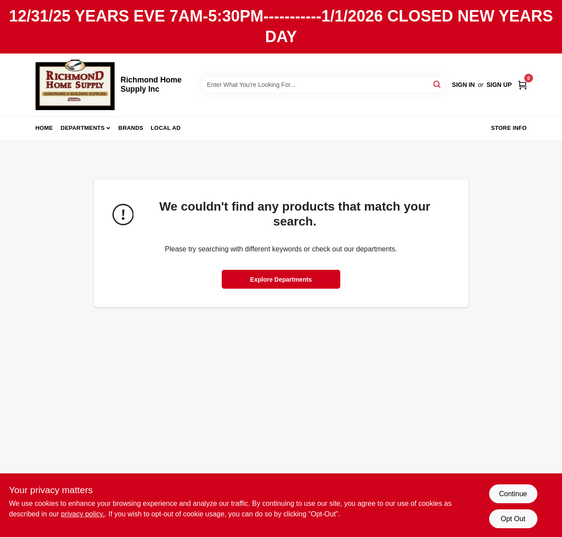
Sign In (463, 84)
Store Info (508, 128)
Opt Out (513, 519)
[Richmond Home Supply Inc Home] (75, 85)
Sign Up (499, 84)
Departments (82, 128)
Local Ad (165, 128)
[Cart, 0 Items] (522, 84)
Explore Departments (281, 279)
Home (44, 128)
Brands (131, 128)
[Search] (437, 84)
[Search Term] (323, 84)
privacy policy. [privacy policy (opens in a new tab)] (82, 514)
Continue (513, 494)
